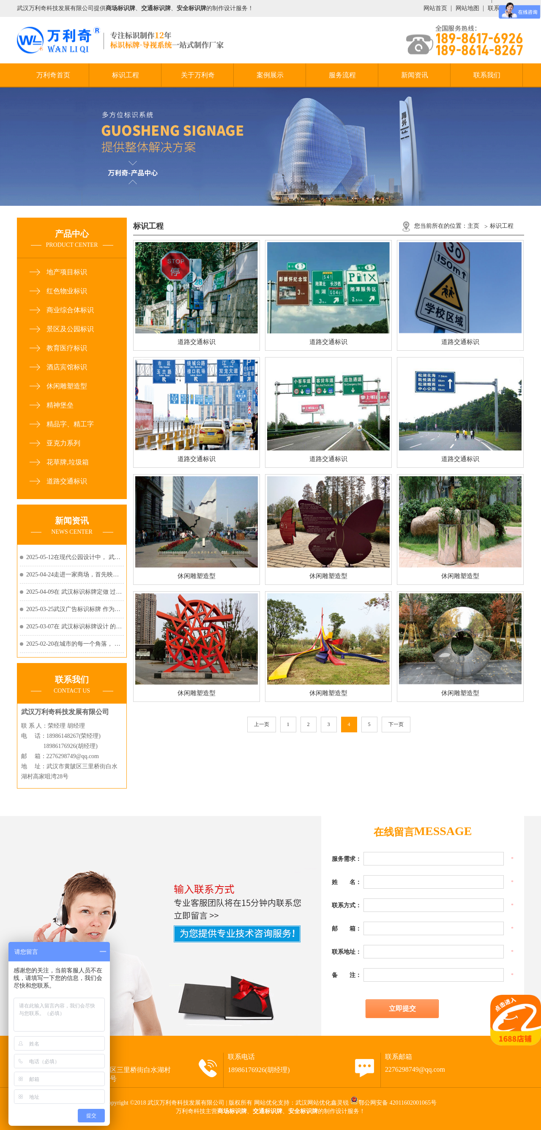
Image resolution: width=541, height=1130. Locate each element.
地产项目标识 (66, 272)
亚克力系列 (63, 443)
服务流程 (342, 75)
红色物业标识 (66, 291)
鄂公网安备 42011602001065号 (397, 1103)
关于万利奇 (198, 75)
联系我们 (486, 75)
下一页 (396, 724)
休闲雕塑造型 (66, 386)
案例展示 (270, 75)
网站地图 (467, 8)
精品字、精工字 (70, 424)
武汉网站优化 (313, 1103)
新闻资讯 (414, 75)
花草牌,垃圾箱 (67, 462)
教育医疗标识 (66, 348)
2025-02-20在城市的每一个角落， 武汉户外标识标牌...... (74, 644)
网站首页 (435, 8)
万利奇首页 (53, 75)
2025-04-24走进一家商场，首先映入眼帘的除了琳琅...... (74, 574)
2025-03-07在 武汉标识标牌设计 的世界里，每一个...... (74, 626)
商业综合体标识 (70, 310)
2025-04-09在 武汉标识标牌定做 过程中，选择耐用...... (74, 592)
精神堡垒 (60, 405)
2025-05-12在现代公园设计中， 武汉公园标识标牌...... (74, 557)
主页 (473, 226)
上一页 (261, 724)
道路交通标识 (66, 481)
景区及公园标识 (70, 329)
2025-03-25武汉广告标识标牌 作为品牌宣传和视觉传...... (74, 609)
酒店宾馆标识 (66, 367)
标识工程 (125, 75)
